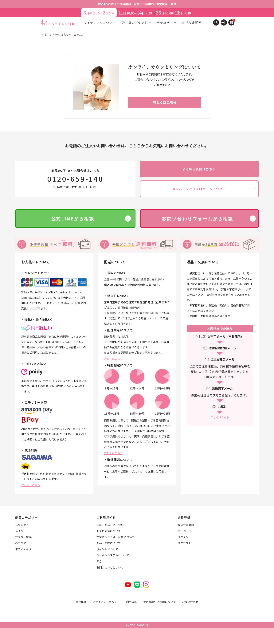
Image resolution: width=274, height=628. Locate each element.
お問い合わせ (190, 602)
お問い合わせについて (110, 567)
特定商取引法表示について (159, 602)
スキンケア (22, 525)
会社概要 (81, 602)
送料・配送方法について (111, 525)
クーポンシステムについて (112, 555)
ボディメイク (23, 549)
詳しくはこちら (30, 485)
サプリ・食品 (23, 537)
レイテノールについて (99, 22)
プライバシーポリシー (106, 602)
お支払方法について (108, 531)
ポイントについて (107, 549)
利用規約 (131, 602)
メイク (19, 531)
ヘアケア (20, 543)
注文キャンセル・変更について (115, 537)
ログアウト (184, 543)
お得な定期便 (192, 22)
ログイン (183, 537)
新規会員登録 (186, 525)
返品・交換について (108, 543)
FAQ (99, 561)
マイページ (184, 531)
